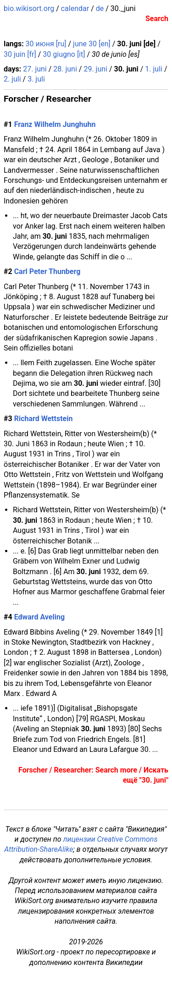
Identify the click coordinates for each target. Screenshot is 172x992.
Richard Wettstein (43, 418)
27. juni (35, 69)
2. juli (12, 79)
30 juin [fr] (20, 54)
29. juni (95, 69)
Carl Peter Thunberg (47, 271)
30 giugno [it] (64, 54)
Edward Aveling (39, 617)
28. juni (65, 69)
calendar (75, 8)
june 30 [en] (92, 43)
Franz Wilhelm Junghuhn (55, 124)
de (100, 8)
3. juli (36, 79)
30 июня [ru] (46, 43)
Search (156, 18)
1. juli (153, 69)
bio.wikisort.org (29, 8)
